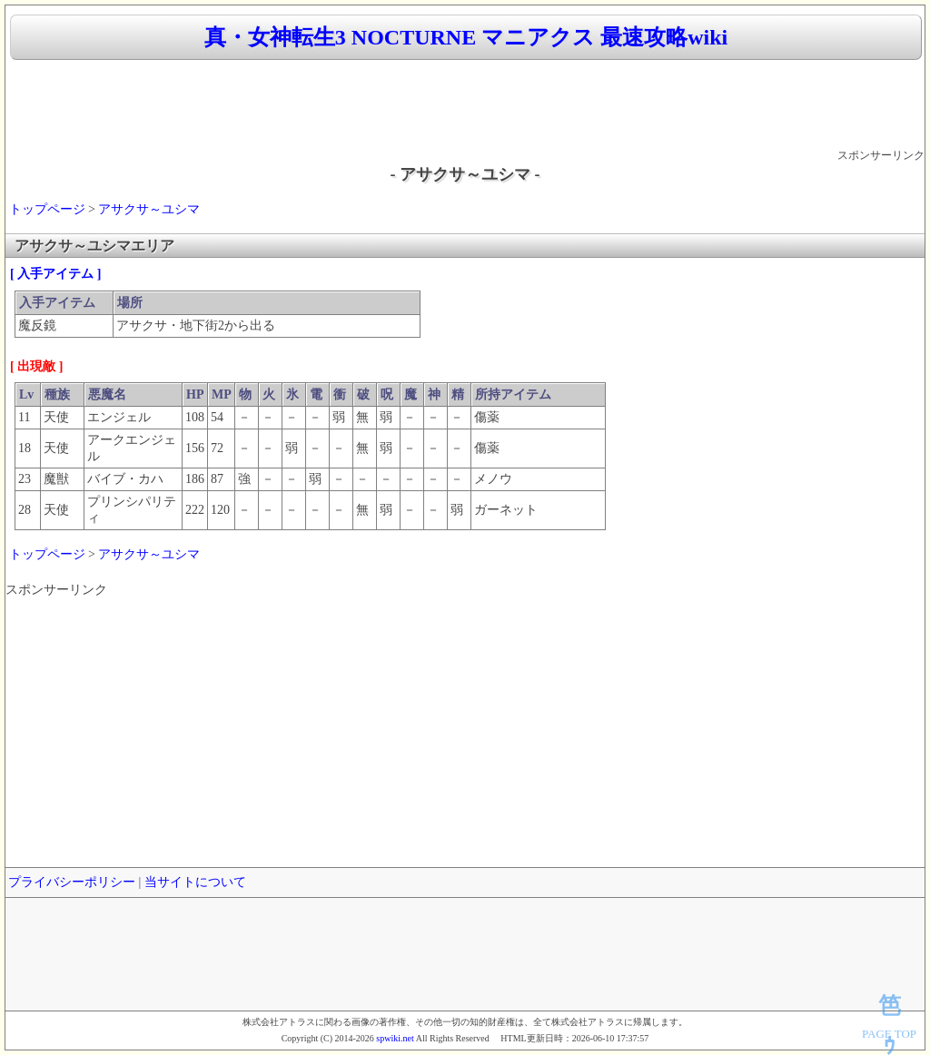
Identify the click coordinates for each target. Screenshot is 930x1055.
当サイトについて (195, 882)
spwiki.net (394, 1038)
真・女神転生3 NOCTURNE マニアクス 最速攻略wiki (465, 37)
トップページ (47, 209)
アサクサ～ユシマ (149, 209)
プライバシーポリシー (71, 882)
